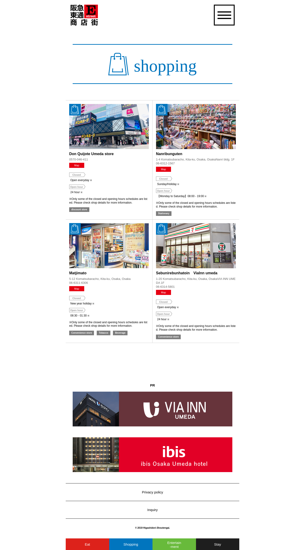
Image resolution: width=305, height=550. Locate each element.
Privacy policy (152, 492)
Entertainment (174, 545)
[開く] (223, 15)
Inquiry (152, 510)
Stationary (163, 213)
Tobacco (103, 333)
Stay (217, 544)
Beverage (120, 333)
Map (76, 165)
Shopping (131, 544)
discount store (79, 209)
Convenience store (81, 333)
